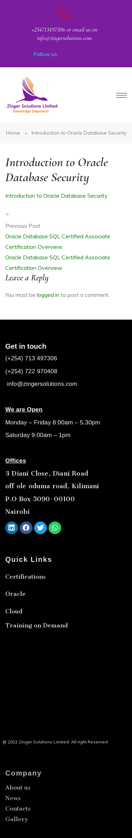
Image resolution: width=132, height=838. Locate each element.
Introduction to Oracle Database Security (56, 195)
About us (18, 812)
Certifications (25, 596)
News (13, 822)
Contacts (18, 833)
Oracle (15, 613)
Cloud (14, 630)
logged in (48, 294)
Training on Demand (36, 644)
